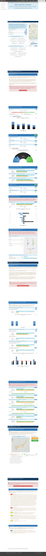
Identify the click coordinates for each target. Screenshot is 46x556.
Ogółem (10, 148)
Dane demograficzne (3, 4)
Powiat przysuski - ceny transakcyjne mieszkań (23, 284)
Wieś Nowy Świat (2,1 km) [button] (14, 49)
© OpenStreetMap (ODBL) (35, 38)
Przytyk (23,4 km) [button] (14, 43)
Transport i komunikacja (3, 9)
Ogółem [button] (11, 116)
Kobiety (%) (14, 116)
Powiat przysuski (17, 2)
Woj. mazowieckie (12, 2)
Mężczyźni (17, 148)
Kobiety (13, 148)
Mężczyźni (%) (18, 116)
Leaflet (31, 38)
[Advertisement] (42, 15)
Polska (9, 2)
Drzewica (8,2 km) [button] (21, 38)
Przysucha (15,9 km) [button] (14, 41)
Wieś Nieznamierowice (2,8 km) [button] (17, 51)
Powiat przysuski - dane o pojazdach (27, 483)
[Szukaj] (41, 1)
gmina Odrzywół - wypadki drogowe (18, 483)
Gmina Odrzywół (22, 2)
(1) (35, 436)
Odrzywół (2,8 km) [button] (14, 38)
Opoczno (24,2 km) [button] (21, 43)
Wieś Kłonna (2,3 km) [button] (22, 49)
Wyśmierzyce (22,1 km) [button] (21, 41)
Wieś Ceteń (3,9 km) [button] (18, 56)
